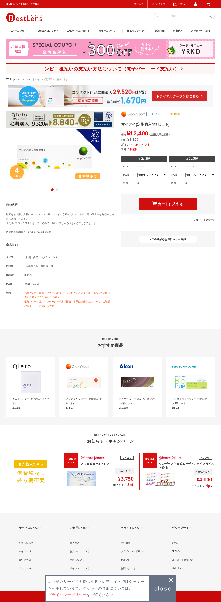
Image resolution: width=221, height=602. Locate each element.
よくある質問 (158, 4)
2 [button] (57, 189)
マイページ (25, 551)
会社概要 (125, 542)
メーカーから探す (201, 30)
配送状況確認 (26, 542)
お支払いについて (79, 551)
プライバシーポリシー (133, 551)
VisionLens (178, 568)
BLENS (176, 551)
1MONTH (78, 30)
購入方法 (138, 4)
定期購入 (178, 30)
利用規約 (125, 559)
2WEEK (48, 30)
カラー (108, 30)
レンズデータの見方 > (203, 220)
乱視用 (136, 30)
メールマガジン (27, 568)
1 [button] (52, 189)
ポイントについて (79, 568)
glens (175, 542)
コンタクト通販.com (183, 559)
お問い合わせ (128, 568)
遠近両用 (160, 30)
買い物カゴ (25, 559)
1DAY (20, 30)
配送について (77, 559)
